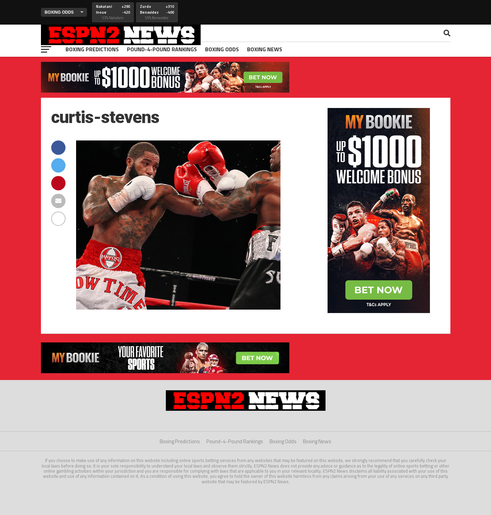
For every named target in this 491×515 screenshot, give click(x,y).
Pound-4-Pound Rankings (162, 49)
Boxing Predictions (92, 49)
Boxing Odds (222, 49)
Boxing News (264, 49)
